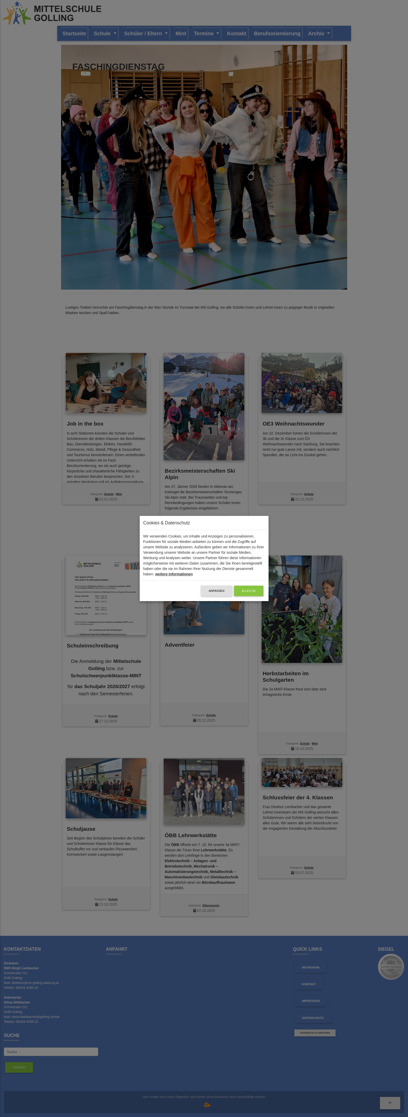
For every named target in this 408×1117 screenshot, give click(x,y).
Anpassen (216, 590)
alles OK (249, 590)
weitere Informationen (174, 574)
